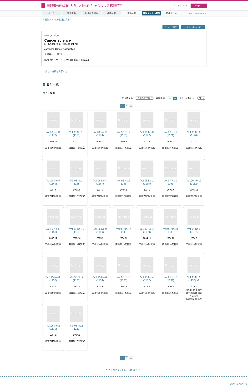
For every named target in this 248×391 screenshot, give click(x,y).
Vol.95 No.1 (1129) (76, 327)
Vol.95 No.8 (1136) (53, 279)
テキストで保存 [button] (170, 27)
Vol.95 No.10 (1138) (170, 230)
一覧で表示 (170, 98)
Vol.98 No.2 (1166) (123, 182)
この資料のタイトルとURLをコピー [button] (124, 370)
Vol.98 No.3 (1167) (100, 182)
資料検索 (131, 13)
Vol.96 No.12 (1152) (194, 182)
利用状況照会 (91, 13)
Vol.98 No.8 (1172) (147, 134)
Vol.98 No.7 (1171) (170, 134)
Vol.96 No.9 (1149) (100, 230)
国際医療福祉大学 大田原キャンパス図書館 (84, 5)
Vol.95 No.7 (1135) (76, 279)
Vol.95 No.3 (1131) (170, 279)
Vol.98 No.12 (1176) (53, 134)
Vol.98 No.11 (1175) (76, 134)
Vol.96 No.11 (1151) (53, 230)
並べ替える (127, 98)
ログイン (182, 5)
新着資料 (71, 13)
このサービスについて (238, 384)
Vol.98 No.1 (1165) (147, 182)
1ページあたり (187, 98)
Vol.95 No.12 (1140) (123, 230)
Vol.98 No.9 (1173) (123, 134)
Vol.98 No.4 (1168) (76, 182)
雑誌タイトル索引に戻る (57, 19)
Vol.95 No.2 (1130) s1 (194, 279)
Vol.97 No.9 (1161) (170, 182)
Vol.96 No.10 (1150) (76, 230)
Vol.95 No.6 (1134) (100, 279)
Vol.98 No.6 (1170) (194, 134)
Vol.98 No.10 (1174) (100, 134)
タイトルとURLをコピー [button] (193, 27)
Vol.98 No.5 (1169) (53, 182)
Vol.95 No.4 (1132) (147, 279)
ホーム (51, 13)
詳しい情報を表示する (56, 71)
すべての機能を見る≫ (197, 13)
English (198, 5)
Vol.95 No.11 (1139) (147, 230)
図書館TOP (171, 13)
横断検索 (111, 13)
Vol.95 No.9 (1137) (194, 230)
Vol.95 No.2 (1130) (53, 327)
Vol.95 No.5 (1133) (123, 279)
